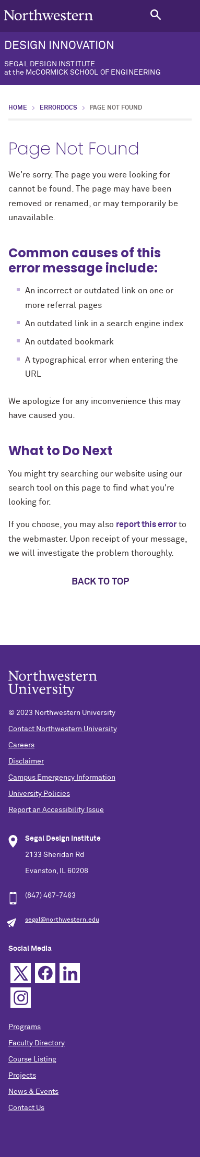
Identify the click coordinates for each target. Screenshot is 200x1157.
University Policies (39, 793)
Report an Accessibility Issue (56, 810)
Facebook (45, 973)
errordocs (58, 108)
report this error (146, 524)
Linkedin (70, 973)
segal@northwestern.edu (62, 920)
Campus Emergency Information (61, 777)
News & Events (33, 1091)
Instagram (20, 997)
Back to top (100, 582)
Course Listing (32, 1059)
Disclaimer (26, 761)
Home (17, 108)
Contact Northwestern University (62, 729)
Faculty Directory (36, 1043)
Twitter (20, 973)
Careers (21, 745)
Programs (24, 1027)
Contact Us (26, 1108)
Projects (22, 1075)
